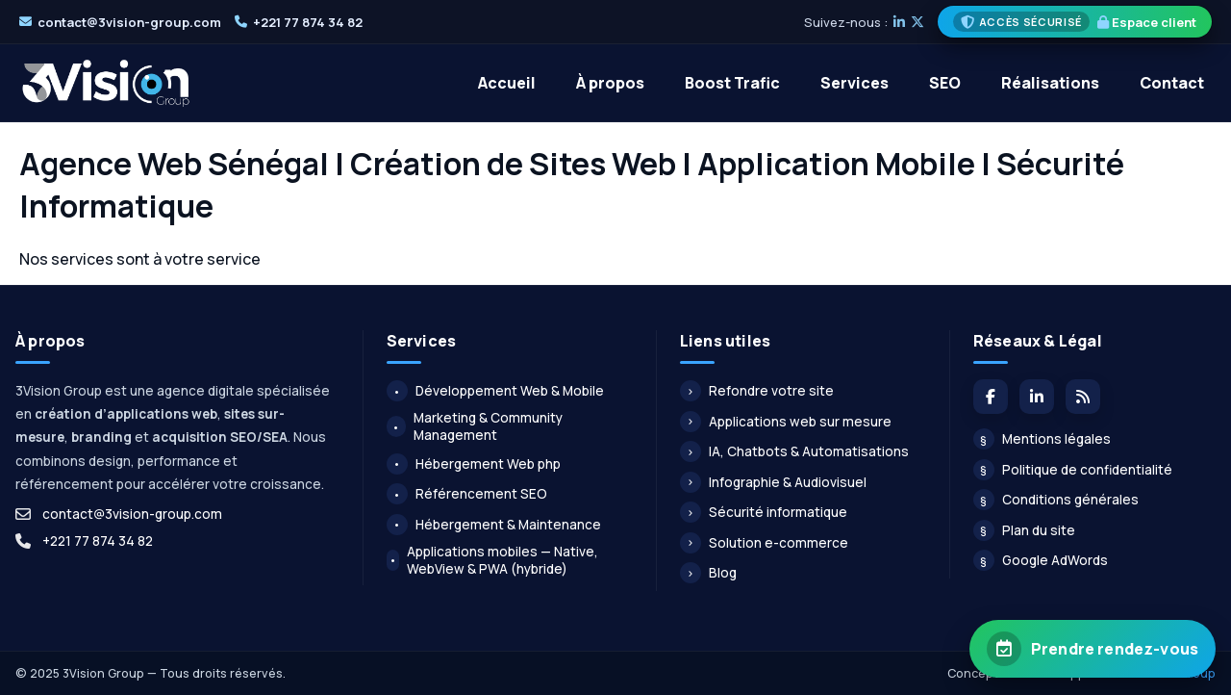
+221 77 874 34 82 (308, 22)
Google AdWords (1040, 560)
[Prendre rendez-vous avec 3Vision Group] (1092, 649)
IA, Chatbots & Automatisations (794, 451)
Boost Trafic (732, 82)
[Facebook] (990, 396)
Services (854, 82)
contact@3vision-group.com (129, 22)
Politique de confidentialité (1072, 469)
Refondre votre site (757, 390)
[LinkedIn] (899, 22)
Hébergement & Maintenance (494, 524)
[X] (917, 22)
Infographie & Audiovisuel (773, 482)
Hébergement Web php (474, 464)
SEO (945, 82)
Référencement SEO (467, 493)
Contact (1172, 82)
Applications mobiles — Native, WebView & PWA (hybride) (493, 560)
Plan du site (1024, 530)
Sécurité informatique (763, 512)
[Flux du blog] (1083, 396)
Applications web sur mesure (786, 421)
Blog (708, 572)
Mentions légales (1042, 439)
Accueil (507, 82)
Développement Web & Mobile (495, 390)
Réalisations (1050, 82)
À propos (610, 82)
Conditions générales (1056, 499)
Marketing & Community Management (475, 426)
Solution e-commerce (764, 542)
